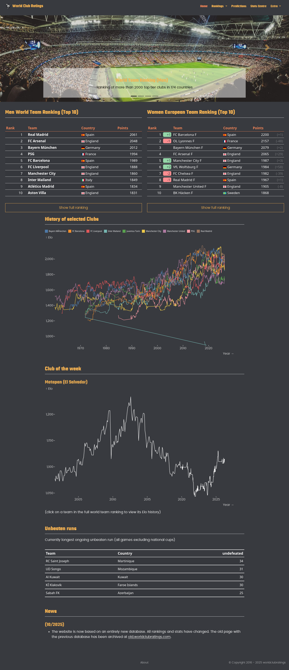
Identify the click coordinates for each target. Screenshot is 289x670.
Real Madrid (38, 134)
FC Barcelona (39, 160)
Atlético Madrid (41, 186)
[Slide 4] (155, 96)
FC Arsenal (37, 141)
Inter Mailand (39, 180)
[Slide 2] (141, 96)
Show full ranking (73, 207)
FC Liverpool (38, 167)
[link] (219, 6)
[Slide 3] (148, 96)
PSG (31, 154)
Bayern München (42, 147)
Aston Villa (37, 192)
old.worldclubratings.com (149, 637)
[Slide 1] (134, 96)
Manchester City (41, 173)
